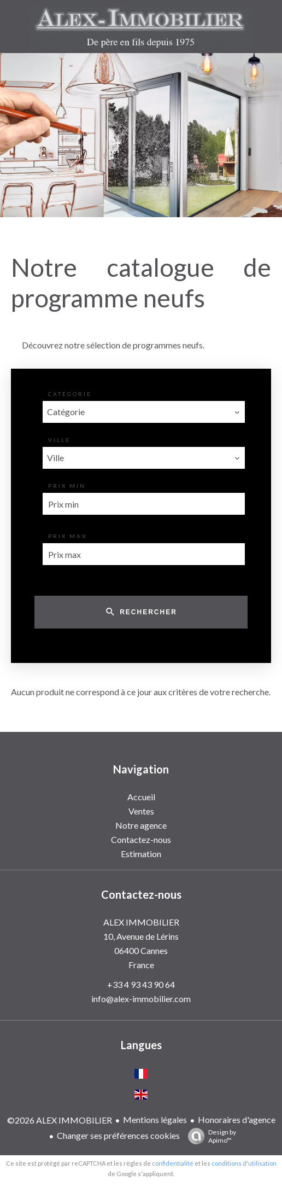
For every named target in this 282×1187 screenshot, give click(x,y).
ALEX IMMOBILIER (141, 922)
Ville (59, 440)
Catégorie (70, 394)
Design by (209, 1136)
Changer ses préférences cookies (118, 1135)
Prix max (67, 536)
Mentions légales (155, 1119)
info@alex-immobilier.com (141, 998)
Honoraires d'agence (236, 1119)
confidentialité (172, 1163)
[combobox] (143, 412)
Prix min (67, 485)
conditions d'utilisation (244, 1163)
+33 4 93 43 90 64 (141, 984)
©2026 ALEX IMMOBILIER (59, 1120)
